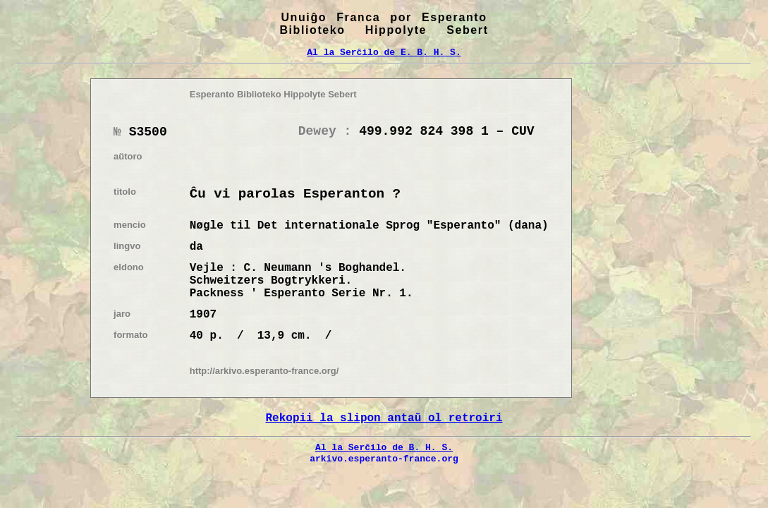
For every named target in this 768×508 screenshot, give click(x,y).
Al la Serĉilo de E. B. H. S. (384, 52)
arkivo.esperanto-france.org (384, 458)
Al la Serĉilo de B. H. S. (384, 447)
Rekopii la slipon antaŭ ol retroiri (383, 418)
